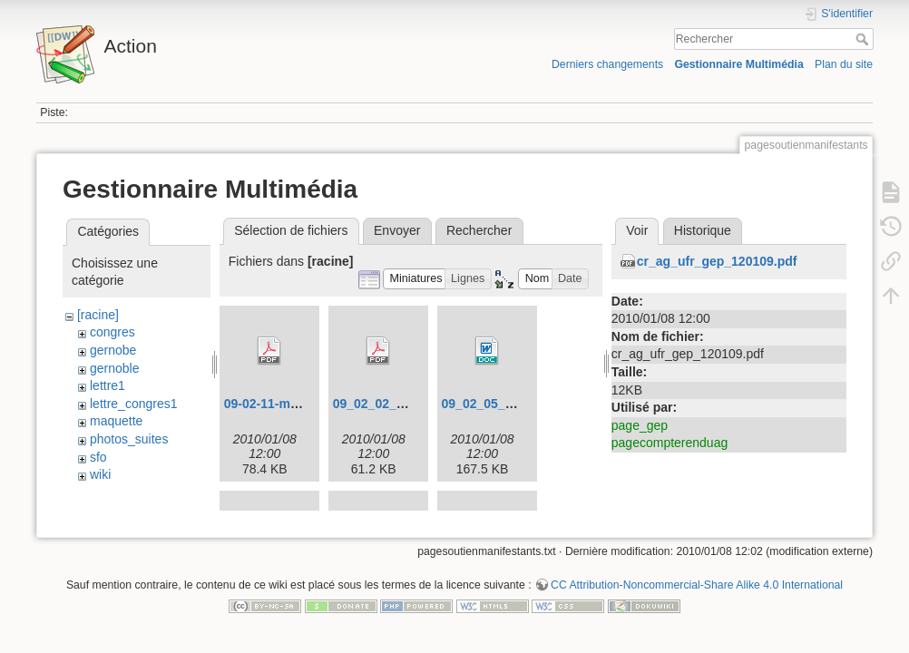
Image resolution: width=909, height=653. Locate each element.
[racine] (98, 314)
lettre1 (107, 385)
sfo (98, 457)
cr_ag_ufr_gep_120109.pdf (717, 261)
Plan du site (844, 64)
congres (112, 332)
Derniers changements (607, 64)
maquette (116, 421)
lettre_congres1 (134, 403)
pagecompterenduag (669, 442)
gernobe (113, 350)
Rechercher (864, 39)
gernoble (115, 368)
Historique (702, 230)
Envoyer (397, 230)
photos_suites (129, 439)
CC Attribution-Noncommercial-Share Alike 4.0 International (697, 593)
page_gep (639, 425)
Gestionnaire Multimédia (738, 64)
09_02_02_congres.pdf (401, 403)
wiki (100, 474)
